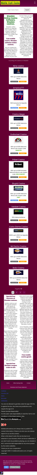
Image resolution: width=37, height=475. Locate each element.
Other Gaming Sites (18, 383)
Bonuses (3, 398)
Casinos (3, 391)
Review (23, 81)
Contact (28, 383)
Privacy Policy (15, 467)
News (2, 396)
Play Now (14, 108)
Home (7, 383)
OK (6, 467)
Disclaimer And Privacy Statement (18, 387)
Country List (4, 393)
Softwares (4, 401)
